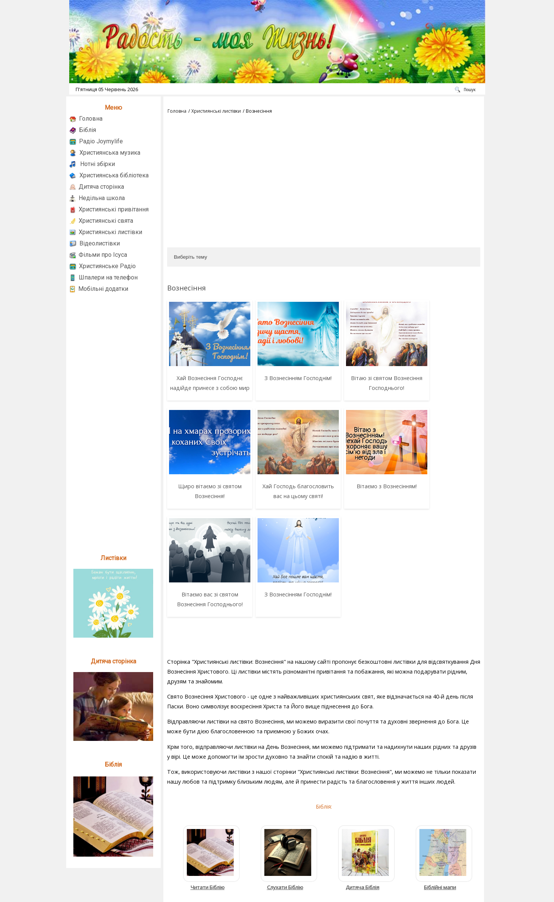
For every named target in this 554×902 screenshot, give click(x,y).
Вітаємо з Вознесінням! (283, 496)
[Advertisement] (113, 420)
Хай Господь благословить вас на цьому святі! (204, 505)
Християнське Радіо (107, 266)
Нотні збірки (97, 164)
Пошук (469, 89)
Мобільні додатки (103, 288)
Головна (90, 118)
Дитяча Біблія (362, 798)
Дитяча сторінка (101, 186)
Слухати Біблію (285, 798)
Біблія (87, 130)
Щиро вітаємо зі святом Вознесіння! (440, 382)
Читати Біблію (208, 798)
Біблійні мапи (440, 798)
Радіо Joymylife (101, 141)
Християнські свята (106, 220)
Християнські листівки (110, 232)
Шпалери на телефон (108, 277)
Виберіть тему (190, 257)
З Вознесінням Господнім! (283, 378)
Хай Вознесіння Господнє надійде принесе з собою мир (204, 387)
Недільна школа (102, 198)
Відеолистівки (99, 243)
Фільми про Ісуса (103, 254)
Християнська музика (109, 152)
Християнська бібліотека (114, 175)
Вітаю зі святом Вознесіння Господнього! (361, 382)
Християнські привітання (114, 209)
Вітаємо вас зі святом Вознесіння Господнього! (361, 500)
